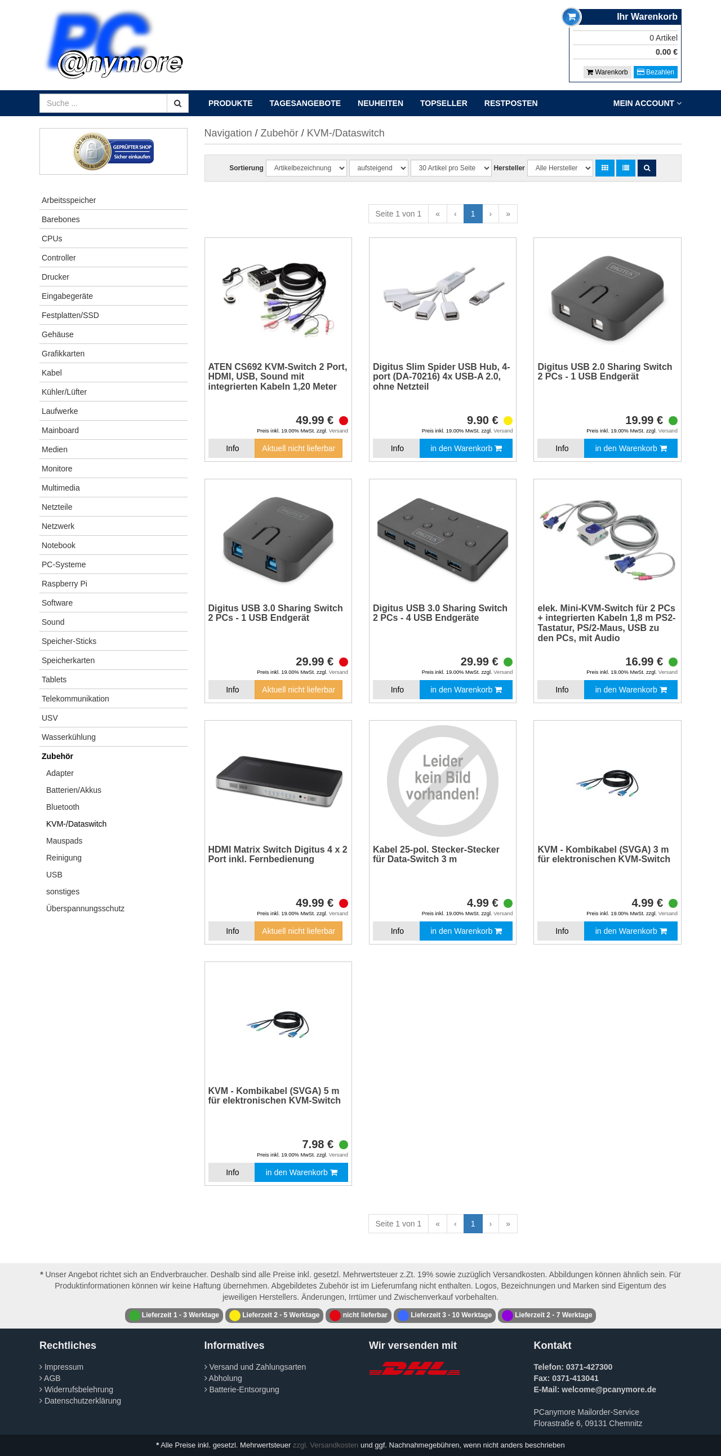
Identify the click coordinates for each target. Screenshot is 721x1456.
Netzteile (57, 506)
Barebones (61, 219)
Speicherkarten (68, 660)
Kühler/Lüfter (64, 391)
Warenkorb (607, 72)
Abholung (223, 1378)
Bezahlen (655, 72)
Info (232, 448)
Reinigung (64, 857)
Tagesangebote (305, 103)
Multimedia (61, 487)
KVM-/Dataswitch (76, 823)
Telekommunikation (75, 698)
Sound (53, 621)
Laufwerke (60, 411)
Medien (55, 449)
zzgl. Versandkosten (325, 1445)
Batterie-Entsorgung (241, 1389)
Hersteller (508, 168)
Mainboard (60, 430)
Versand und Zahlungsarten (255, 1366)
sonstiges (62, 891)
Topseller (444, 103)
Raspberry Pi (64, 583)
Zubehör (57, 756)
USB (54, 874)
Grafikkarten (63, 353)
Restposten (511, 103)
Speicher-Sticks (69, 641)
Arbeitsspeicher (69, 200)
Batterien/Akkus (73, 790)
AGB (50, 1378)
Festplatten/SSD (70, 315)
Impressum (61, 1366)
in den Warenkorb (466, 448)
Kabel (52, 372)
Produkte (230, 103)
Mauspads (64, 840)
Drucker (55, 276)
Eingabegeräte (67, 296)
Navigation (228, 133)
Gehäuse (58, 334)
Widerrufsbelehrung (76, 1389)
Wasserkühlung (69, 737)
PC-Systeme (64, 564)
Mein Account (647, 103)
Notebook (58, 545)
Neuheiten (380, 103)
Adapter (60, 773)
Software (57, 602)
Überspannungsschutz (85, 908)
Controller (59, 257)
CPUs (52, 238)
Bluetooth (62, 806)
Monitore (57, 468)
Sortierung (246, 168)
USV (50, 717)
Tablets (54, 679)
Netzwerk (58, 526)
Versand (338, 431)
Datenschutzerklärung (80, 1400)
